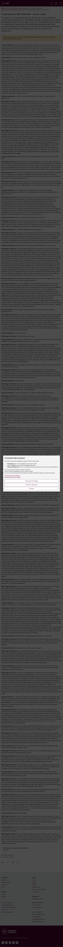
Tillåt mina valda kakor (31, 485)
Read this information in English (12, 477)
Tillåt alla (31, 488)
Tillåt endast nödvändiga (31, 481)
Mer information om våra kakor (12, 475)
